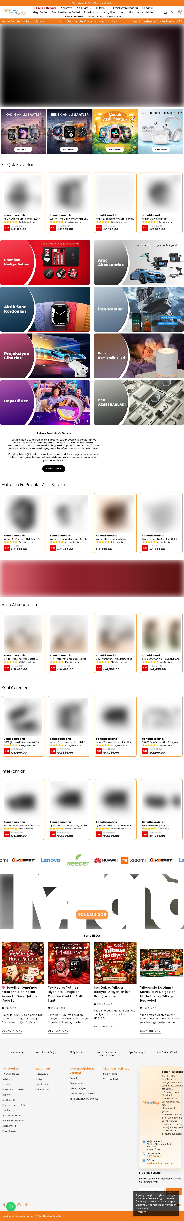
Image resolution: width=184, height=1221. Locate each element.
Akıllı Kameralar (74, 16)
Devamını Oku (12, 1031)
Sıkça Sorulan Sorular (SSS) (84, 1098)
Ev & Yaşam (95, 16)
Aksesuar (114, 16)
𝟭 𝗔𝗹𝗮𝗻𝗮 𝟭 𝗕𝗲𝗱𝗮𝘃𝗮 (44, 8)
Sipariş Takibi (110, 1073)
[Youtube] (19, 1205)
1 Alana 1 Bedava (10, 1073)
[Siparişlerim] (172, 12)
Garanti (74, 1078)
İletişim (40, 1079)
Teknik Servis (53, 468)
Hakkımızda (42, 1073)
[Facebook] (4, 1205)
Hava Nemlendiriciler (141, 12)
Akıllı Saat (84, 8)
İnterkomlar (91, 12)
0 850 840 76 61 (155, 1156)
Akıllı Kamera (9, 1125)
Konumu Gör (92, 914)
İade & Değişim (78, 1088)
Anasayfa (66, 8)
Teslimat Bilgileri (111, 1079)
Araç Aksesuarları (113, 12)
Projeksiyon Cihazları (125, 8)
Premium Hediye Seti (13, 1105)
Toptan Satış (42, 1089)
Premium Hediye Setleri (66, 12)
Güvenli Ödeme (78, 1083)
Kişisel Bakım (9, 1131)
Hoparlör (147, 8)
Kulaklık (102, 8)
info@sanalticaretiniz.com (160, 1163)
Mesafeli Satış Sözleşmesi (83, 1093)
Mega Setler (40, 12)
